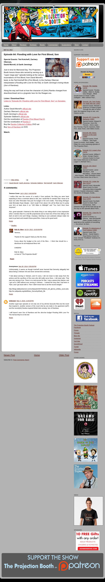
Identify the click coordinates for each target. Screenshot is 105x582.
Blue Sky (77, 336)
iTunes (76, 330)
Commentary (53, 45)
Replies (13, 225)
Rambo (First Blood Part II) (34, 119)
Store (77, 45)
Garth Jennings (24, 183)
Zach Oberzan (58, 183)
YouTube (77, 341)
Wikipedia (77, 349)
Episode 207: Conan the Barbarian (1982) (91, 118)
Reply (11, 221)
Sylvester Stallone (37, 183)
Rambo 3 (26, 122)
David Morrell (13, 183)
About (14, 45)
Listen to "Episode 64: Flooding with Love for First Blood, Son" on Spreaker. (35, 101)
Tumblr (76, 347)
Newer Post (9, 355)
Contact (85, 45)
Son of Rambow (14, 127)
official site (26, 109)
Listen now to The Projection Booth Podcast (87, 259)
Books (42, 45)
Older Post (64, 355)
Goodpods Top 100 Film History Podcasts (87, 257)
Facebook (77, 327)
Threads (77, 333)
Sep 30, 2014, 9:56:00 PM (27, 266)
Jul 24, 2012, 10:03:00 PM (33, 229)
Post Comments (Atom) (21, 360)
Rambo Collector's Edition (21, 124)
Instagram (77, 338)
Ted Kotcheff (48, 183)
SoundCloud (78, 344)
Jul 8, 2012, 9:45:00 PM (28, 193)
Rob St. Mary (19, 229)
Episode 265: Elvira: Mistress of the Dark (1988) (90, 134)
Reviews (23, 45)
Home (6, 45)
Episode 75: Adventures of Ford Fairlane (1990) (92, 229)
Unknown (12, 301)
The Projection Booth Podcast (84, 325)
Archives (33, 45)
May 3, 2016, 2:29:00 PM (25, 301)
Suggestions (66, 45)
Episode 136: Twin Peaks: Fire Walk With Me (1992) (91, 102)
